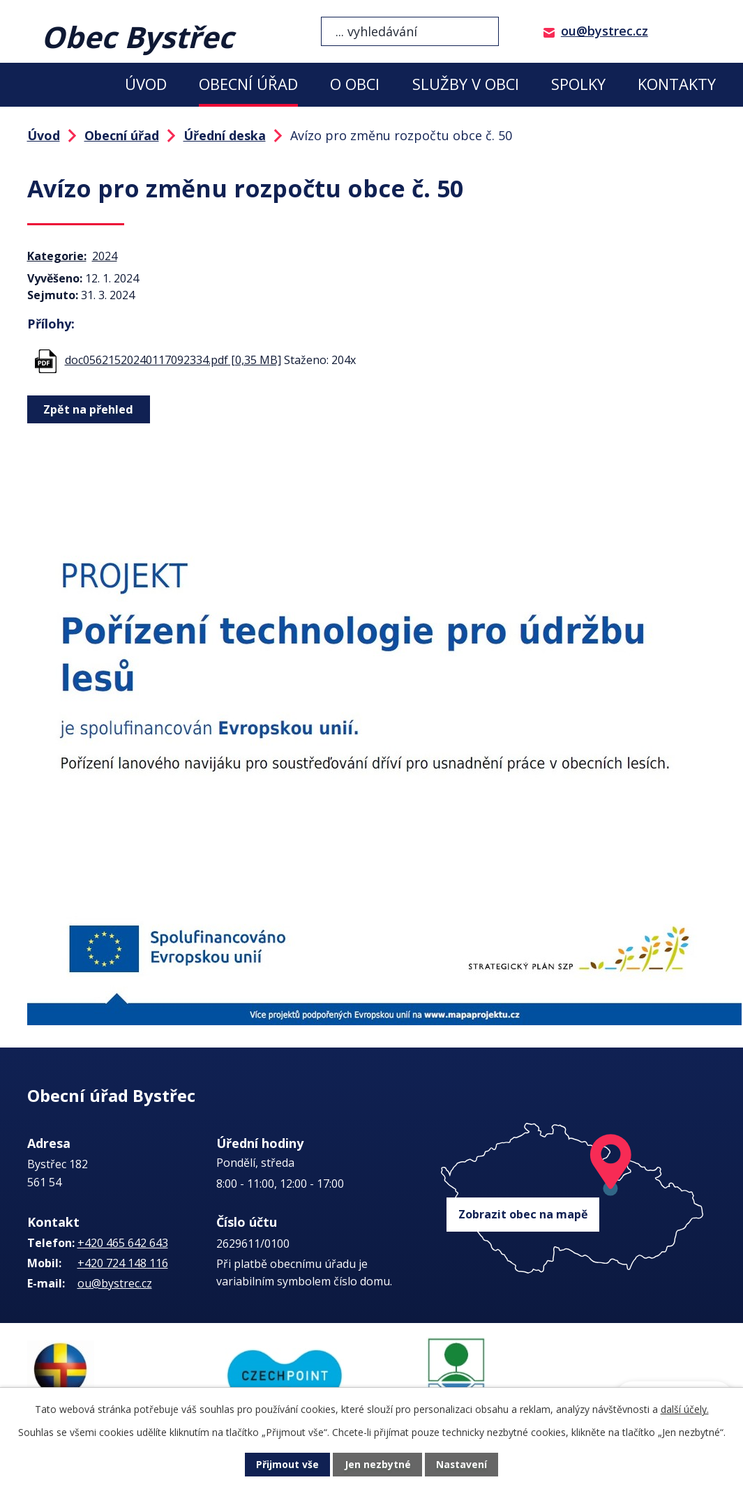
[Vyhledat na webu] (409, 31)
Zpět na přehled (88, 409)
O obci (355, 84)
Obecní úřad (248, 84)
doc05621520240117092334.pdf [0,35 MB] (173, 360)
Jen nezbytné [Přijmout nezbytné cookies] (377, 1465)
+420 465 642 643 (122, 1242)
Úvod (146, 84)
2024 (104, 256)
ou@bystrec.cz (604, 30)
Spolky (578, 84)
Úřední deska (224, 135)
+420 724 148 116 (122, 1263)
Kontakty (677, 84)
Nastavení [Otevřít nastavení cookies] (461, 1465)
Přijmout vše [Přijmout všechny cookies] (287, 1465)
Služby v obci (465, 84)
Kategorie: (57, 256)
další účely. (685, 1409)
